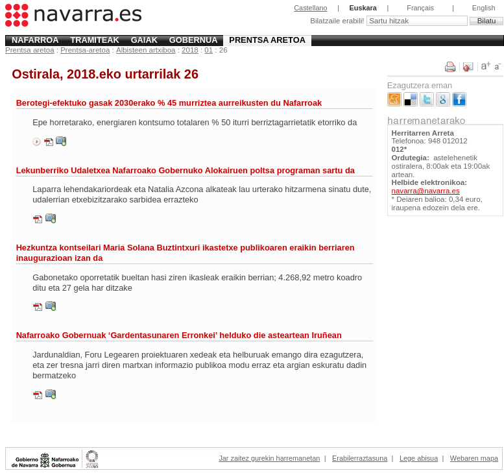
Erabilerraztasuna (359, 458)
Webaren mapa (474, 458)
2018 (190, 50)
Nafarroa (35, 40)
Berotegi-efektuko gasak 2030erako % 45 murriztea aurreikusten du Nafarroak (169, 103)
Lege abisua (419, 458)
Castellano (310, 8)
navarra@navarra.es (426, 191)
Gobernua (193, 40)
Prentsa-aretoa (85, 50)
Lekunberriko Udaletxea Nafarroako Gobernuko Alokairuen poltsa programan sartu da (185, 170)
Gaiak (144, 40)
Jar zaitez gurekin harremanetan (269, 458)
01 (208, 50)
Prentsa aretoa (267, 40)
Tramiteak (94, 40)
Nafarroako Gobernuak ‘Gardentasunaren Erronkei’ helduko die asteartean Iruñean (179, 335)
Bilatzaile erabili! (338, 21)
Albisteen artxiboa (146, 50)
